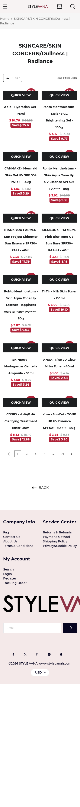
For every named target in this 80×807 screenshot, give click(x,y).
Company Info (19, 521)
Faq (6, 532)
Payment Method (56, 537)
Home (4, 19)
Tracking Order (15, 583)
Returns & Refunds (57, 532)
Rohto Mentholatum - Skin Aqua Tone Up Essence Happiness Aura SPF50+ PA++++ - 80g (21, 304)
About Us (10, 541)
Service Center (59, 521)
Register (9, 578)
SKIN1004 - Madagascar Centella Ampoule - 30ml (20, 366)
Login (7, 574)
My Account (16, 558)
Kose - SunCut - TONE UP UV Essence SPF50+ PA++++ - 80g (59, 421)
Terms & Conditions (18, 546)
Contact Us (11, 537)
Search (8, 569)
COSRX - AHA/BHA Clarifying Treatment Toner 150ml (20, 421)
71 (62, 454)
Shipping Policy (55, 541)
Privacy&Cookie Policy (60, 546)
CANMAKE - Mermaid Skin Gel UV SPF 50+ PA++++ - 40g (20, 175)
